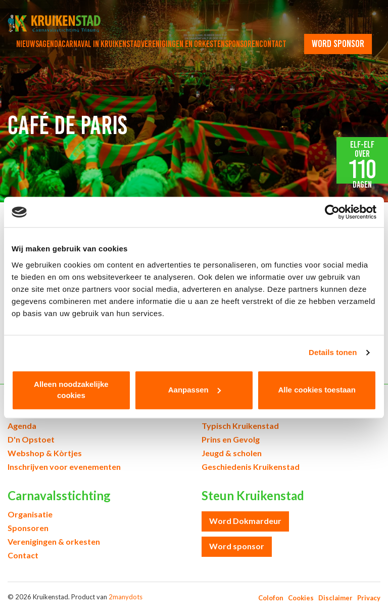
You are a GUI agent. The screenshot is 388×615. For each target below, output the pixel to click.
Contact (272, 44)
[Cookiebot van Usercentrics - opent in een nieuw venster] (332, 211)
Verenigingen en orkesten (183, 44)
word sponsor (338, 43)
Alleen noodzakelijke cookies (71, 390)
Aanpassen (194, 389)
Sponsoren (242, 44)
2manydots (125, 597)
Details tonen (333, 352)
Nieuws (27, 44)
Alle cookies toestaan (316, 389)
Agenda (50, 44)
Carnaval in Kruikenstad (101, 44)
